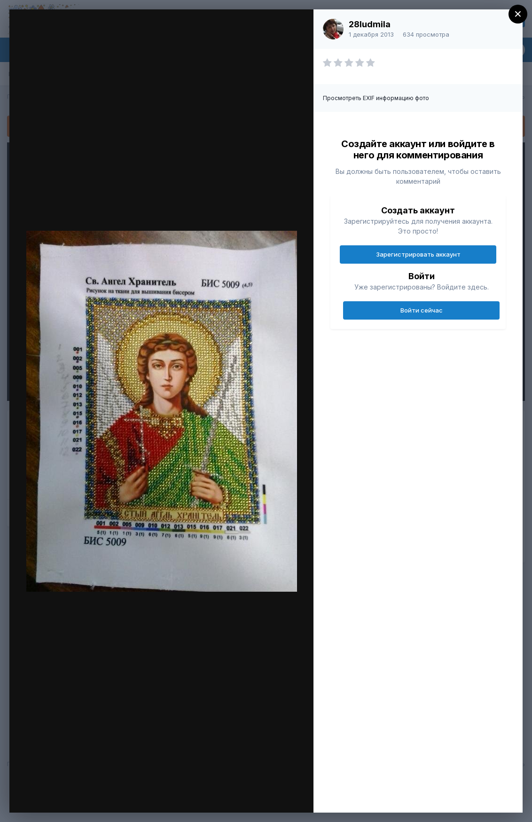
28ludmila (370, 24)
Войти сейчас (421, 310)
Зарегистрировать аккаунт (418, 254)
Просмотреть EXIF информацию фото (376, 98)
